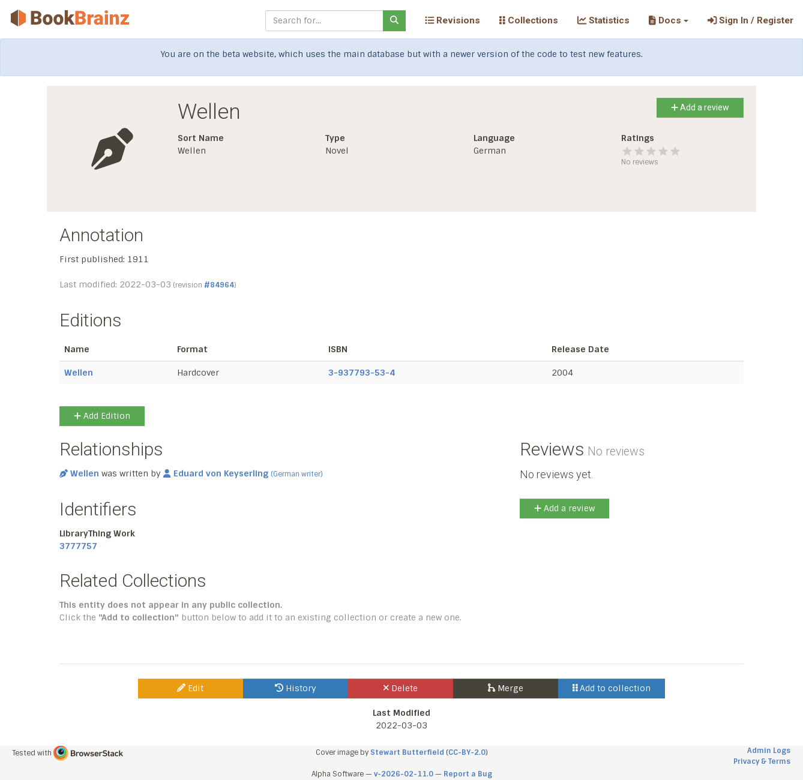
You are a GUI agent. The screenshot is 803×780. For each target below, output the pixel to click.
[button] (668, 20)
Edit (190, 688)
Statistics (603, 20)
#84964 (219, 285)
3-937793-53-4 (361, 372)
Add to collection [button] (612, 688)
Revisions (452, 20)
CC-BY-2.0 (467, 752)
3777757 (78, 546)
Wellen (78, 372)
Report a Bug (468, 774)
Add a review (700, 107)
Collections (528, 20)
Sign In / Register (750, 20)
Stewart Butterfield (407, 752)
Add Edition (102, 415)
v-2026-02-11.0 (403, 774)
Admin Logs (768, 750)
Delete (400, 688)
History (295, 688)
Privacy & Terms (761, 761)
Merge (505, 688)
